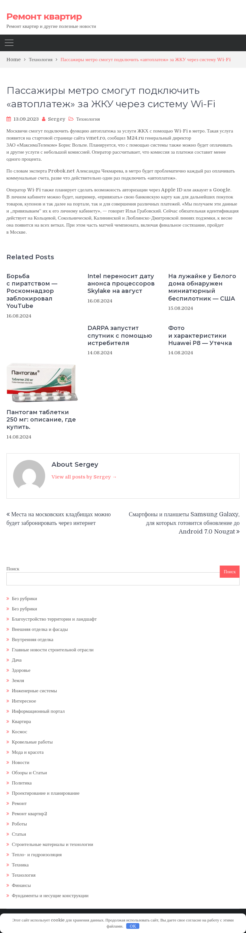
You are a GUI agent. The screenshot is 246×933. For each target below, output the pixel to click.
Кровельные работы (32, 742)
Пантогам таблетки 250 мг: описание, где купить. (41, 420)
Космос (19, 732)
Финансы (21, 885)
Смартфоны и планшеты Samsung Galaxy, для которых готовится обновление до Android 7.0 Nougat (184, 523)
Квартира (21, 721)
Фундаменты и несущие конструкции (50, 895)
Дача (17, 660)
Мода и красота (28, 752)
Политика (22, 783)
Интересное (24, 701)
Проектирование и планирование (45, 793)
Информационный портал (38, 711)
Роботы (19, 824)
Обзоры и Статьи (29, 773)
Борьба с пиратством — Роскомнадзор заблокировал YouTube (31, 291)
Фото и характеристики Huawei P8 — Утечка (200, 336)
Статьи (19, 834)
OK (133, 926)
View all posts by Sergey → (84, 477)
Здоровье (21, 670)
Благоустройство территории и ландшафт (54, 619)
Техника (20, 865)
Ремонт (19, 803)
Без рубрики (24, 598)
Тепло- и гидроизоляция (37, 854)
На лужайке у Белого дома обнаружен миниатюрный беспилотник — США (202, 287)
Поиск (12, 569)
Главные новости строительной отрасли (53, 650)
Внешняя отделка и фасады (40, 629)
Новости (20, 762)
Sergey (56, 119)
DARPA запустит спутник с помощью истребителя (119, 336)
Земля (18, 680)
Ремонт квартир (44, 16)
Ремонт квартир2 (29, 813)
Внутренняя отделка (32, 639)
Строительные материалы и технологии (52, 844)
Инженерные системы (34, 691)
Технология (88, 119)
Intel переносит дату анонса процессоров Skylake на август (121, 284)
